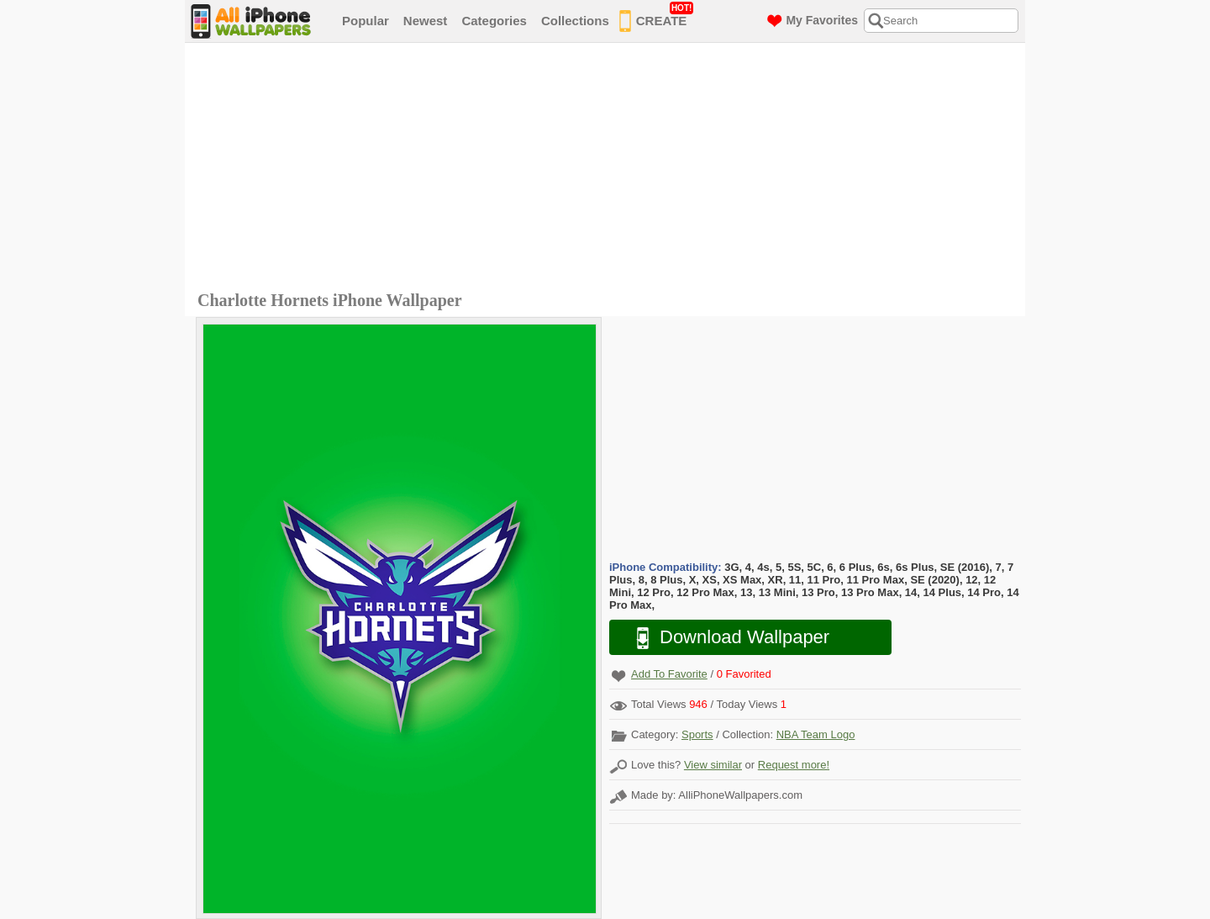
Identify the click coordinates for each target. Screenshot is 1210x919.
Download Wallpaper (724, 637)
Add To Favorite (669, 674)
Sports (697, 734)
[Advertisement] (609, 169)
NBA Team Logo (815, 734)
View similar (713, 764)
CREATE (656, 17)
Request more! (793, 764)
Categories (494, 20)
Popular (365, 20)
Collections (575, 20)
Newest (425, 20)
